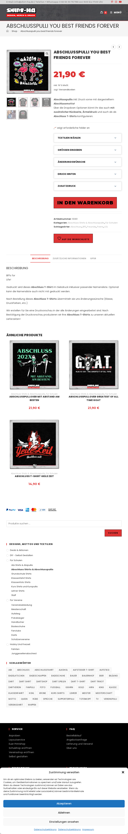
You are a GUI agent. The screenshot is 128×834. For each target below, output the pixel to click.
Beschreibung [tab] (40, 258)
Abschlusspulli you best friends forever (41, 31)
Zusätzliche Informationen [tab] (69, 258)
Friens (100, 226)
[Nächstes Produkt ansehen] (119, 47)
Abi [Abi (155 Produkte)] (10, 669)
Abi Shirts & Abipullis (22, 565)
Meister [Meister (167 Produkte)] (86, 693)
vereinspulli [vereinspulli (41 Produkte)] (110, 699)
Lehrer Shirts (17, 590)
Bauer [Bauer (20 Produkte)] (73, 675)
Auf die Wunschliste (73, 238)
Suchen (113, 532)
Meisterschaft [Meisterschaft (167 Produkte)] (104, 693)
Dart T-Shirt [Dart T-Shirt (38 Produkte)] (78, 681)
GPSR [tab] (93, 258)
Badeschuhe (18, 626)
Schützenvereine (20, 639)
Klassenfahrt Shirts (21, 578)
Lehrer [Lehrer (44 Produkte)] (73, 693)
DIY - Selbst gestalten (21, 555)
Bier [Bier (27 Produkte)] (101, 675)
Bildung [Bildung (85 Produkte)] (113, 675)
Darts (14, 635)
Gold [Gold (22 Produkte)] (81, 687)
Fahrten (15, 649)
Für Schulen (111, 222)
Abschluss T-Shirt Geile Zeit (34, 476)
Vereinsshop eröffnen (21, 752)
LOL (106, 226)
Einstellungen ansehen (64, 822)
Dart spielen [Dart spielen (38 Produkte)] (59, 681)
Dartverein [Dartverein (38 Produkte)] (14, 687)
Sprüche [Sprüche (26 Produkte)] (48, 699)
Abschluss (76, 226)
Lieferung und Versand (79, 744)
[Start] (7, 31)
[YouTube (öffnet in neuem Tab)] (120, 2)
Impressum (88, 829)
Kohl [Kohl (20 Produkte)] (31, 693)
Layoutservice (17, 739)
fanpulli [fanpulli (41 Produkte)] (30, 687)
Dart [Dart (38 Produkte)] (11, 681)
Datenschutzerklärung (45, 829)
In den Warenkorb (85, 203)
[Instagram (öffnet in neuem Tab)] (116, 2)
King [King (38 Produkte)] (101, 687)
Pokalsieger (17, 617)
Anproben (14, 735)
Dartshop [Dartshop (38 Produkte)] (41, 681)
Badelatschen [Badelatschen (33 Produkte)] (16, 675)
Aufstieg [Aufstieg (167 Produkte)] (104, 669)
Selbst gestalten (18, 756)
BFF (84, 226)
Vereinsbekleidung (21, 605)
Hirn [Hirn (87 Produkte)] (91, 687)
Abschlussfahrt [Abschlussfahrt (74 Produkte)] (44, 669)
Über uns (71, 748)
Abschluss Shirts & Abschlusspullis (86, 222)
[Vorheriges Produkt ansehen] (113, 47)
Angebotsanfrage (76, 739)
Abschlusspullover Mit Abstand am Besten (34, 398)
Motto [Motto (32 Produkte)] (12, 699)
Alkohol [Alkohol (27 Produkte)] (63, 669)
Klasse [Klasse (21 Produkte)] (112, 687)
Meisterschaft (18, 609)
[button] (123, 772)
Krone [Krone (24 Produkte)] (42, 693)
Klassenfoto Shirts (20, 582)
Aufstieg (15, 613)
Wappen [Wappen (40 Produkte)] (32, 704)
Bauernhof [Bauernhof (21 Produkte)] (88, 675)
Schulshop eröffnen (20, 748)
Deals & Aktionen (19, 550)
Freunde (91, 226)
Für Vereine (16, 600)
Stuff (13, 595)
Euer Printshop (17, 744)
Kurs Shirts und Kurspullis (24, 586)
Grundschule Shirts (21, 573)
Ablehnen (64, 812)
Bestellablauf (74, 735)
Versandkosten (67, 89)
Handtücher (17, 622)
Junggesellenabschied (23, 653)
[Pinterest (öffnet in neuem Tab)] (112, 2)
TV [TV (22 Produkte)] (97, 699)
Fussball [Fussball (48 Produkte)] (55, 687)
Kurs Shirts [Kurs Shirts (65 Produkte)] (57, 693)
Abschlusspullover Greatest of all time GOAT (93, 398)
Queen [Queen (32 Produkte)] (24, 699)
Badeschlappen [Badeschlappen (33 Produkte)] (38, 675)
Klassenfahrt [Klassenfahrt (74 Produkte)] (16, 693)
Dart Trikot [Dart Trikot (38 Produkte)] (97, 681)
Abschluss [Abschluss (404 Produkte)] (23, 669)
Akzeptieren (64, 803)
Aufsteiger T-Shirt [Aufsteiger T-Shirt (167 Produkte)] (83, 669)
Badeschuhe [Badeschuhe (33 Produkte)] (58, 675)
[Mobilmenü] (115, 12)
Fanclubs (16, 630)
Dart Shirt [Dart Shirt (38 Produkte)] (25, 681)
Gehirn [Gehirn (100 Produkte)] (69, 687)
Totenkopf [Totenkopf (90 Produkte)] (85, 699)
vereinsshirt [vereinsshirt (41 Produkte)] (15, 704)
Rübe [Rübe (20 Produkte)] (35, 699)
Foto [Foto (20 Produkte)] (43, 687)
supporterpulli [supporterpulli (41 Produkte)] (66, 699)
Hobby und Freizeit (20, 644)
